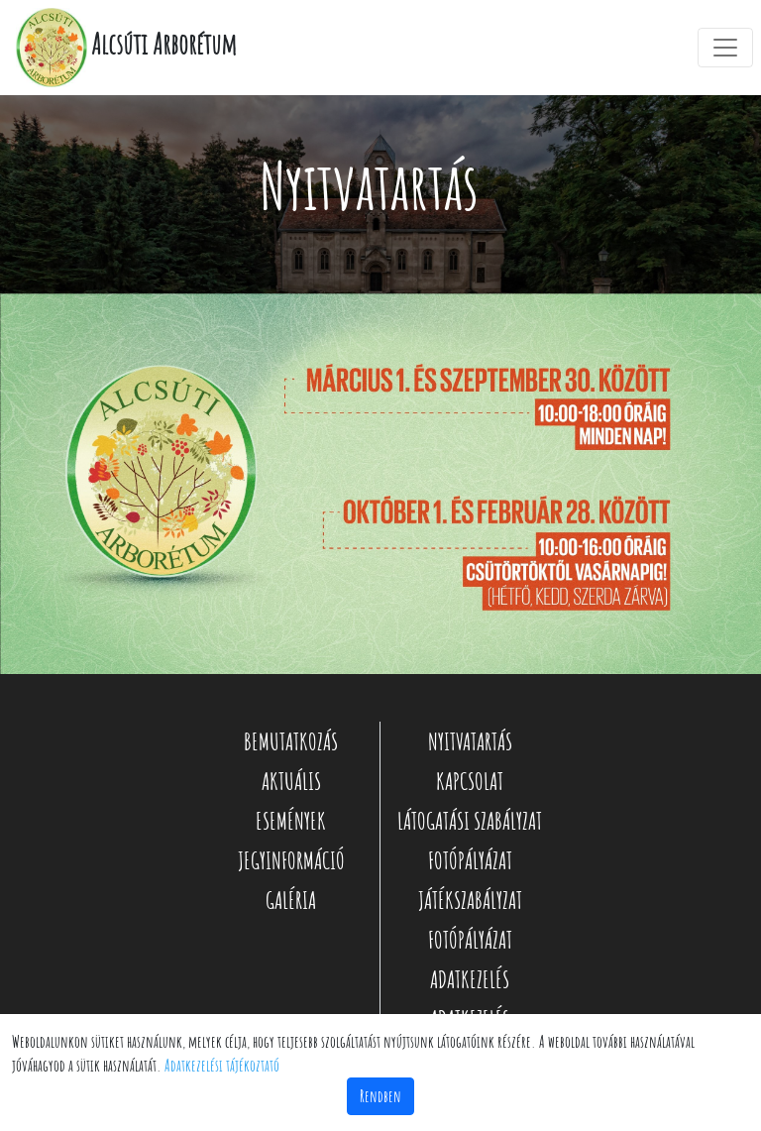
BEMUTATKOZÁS (291, 741)
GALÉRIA (291, 900)
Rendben (380, 1096)
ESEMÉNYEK (291, 821)
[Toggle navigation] (725, 47)
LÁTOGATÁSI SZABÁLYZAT (469, 821)
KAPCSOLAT (469, 781)
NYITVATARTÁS (470, 741)
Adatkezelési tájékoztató (221, 1065)
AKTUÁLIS (291, 781)
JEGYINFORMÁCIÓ (291, 860)
